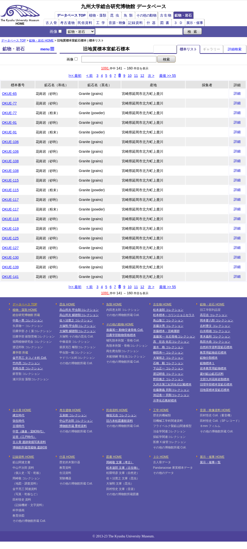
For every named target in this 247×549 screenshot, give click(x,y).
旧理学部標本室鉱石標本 (216, 384)
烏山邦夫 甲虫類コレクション (79, 310)
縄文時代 (18, 415)
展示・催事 (194, 23)
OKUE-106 (10, 142)
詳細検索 (235, 49)
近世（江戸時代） (24, 437)
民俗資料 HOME (117, 410)
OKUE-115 (10, 180)
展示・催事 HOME (212, 457)
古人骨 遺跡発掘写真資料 (29, 442)
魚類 (129, 15)
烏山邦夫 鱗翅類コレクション (79, 315)
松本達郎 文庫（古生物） (123, 467)
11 (136, 76)
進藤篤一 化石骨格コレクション (174, 336)
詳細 (237, 93)
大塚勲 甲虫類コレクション (77, 326)
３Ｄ (179, 23)
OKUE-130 (10, 257)
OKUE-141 (10, 277)
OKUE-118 (10, 219)
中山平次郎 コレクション (76, 420)
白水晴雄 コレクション (215, 331)
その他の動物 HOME (120, 324)
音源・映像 (117, 23)
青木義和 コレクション (215, 336)
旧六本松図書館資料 (119, 420)
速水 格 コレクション (168, 347)
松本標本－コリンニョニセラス (173, 315)
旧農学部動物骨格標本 (121, 335)
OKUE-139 (10, 267)
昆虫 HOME (67, 304)
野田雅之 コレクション (168, 379)
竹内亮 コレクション (26, 363)
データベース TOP (71, 15)
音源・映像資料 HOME (215, 410)
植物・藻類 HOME (25, 310)
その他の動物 (146, 15)
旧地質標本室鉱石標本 (214, 390)
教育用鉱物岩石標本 (213, 352)
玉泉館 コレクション (73, 415)
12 (142, 76)
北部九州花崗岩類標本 (214, 379)
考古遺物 (67, 23)
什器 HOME (67, 457)
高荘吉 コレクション (213, 315)
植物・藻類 (97, 15)
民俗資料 (85, 23)
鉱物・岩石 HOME (41, 40)
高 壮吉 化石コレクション (171, 341)
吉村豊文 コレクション (215, 326)
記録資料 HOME (23, 457)
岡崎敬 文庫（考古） (120, 462)
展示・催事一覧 (210, 462)
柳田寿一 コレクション (168, 352)
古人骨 (51, 23)
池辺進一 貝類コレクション (171, 395)
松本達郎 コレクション (168, 310)
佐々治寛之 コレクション (76, 320)
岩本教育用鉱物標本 (213, 368)
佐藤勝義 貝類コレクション (171, 390)
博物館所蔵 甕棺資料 (73, 426)
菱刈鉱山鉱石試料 (212, 374)
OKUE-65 (9, 94)
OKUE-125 (10, 238)
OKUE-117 (10, 200)
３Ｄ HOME (161, 457)
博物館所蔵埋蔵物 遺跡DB (30, 447)
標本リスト (188, 49)
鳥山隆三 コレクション (168, 320)
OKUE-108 (10, 161)
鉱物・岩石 (183, 15)
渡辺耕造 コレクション (168, 374)
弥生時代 (18, 420)
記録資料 (135, 23)
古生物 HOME (162, 304)
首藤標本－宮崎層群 (166, 331)
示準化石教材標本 (165, 400)
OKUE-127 (10, 248)
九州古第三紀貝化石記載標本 (172, 384)
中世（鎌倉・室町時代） (29, 431)
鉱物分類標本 (209, 357)
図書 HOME (114, 457)
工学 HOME (161, 410)
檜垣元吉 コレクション (121, 415)
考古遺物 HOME (70, 410)
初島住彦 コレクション (28, 368)
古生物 (166, 15)
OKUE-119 (10, 229)
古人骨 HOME (22, 410)
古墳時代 (18, 426)
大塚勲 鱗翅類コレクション (77, 331)
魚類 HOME (114, 304)
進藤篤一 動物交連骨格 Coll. (124, 330)
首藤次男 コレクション (168, 326)
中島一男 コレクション (28, 320)
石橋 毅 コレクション (168, 363)
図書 (165, 23)
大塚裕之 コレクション (168, 357)
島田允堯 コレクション (215, 341)
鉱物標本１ (207, 363)
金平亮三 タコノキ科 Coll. (30, 357)
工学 (101, 23)
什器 (152, 23)
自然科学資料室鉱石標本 (216, 347)
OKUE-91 (9, 123)
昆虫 (115, 15)
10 (130, 76)
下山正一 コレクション (168, 368)
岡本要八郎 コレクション (216, 320)
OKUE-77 (9, 103)
